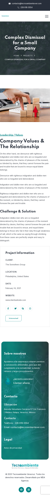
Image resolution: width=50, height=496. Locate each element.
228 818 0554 (25, 7)
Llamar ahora (21, 383)
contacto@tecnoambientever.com (25, 3)
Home (16, 56)
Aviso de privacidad (13, 448)
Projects (28, 56)
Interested (13, 318)
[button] (2, 105)
